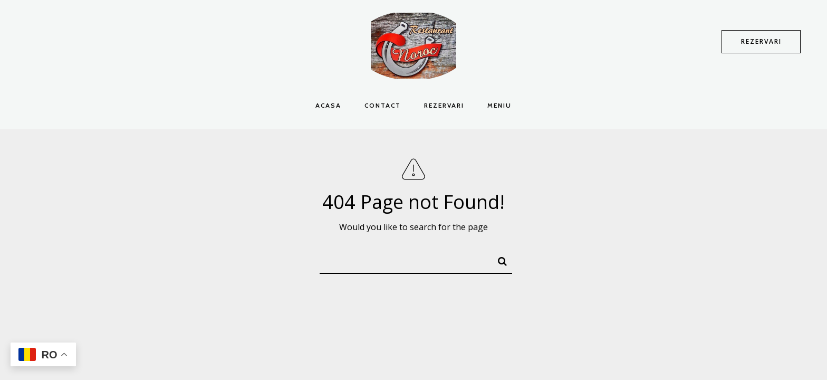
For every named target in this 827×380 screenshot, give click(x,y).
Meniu (499, 105)
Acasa (328, 105)
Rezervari (444, 105)
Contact (382, 105)
